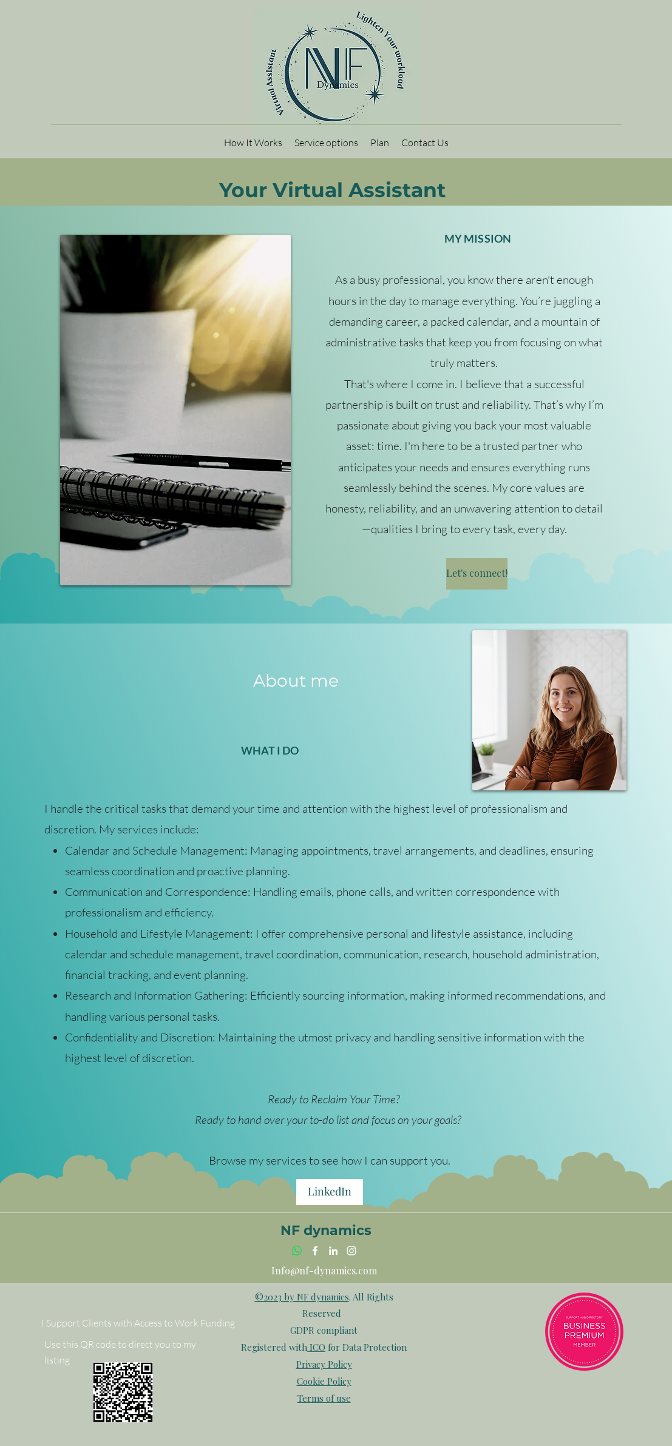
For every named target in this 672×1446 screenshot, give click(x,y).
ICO (316, 1347)
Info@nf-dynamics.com (324, 1270)
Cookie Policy (324, 1381)
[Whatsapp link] (297, 1251)
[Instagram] (351, 1251)
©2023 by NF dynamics (302, 1297)
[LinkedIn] (329, 1192)
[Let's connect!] (476, 574)
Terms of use (324, 1398)
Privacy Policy (324, 1364)
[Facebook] (315, 1251)
